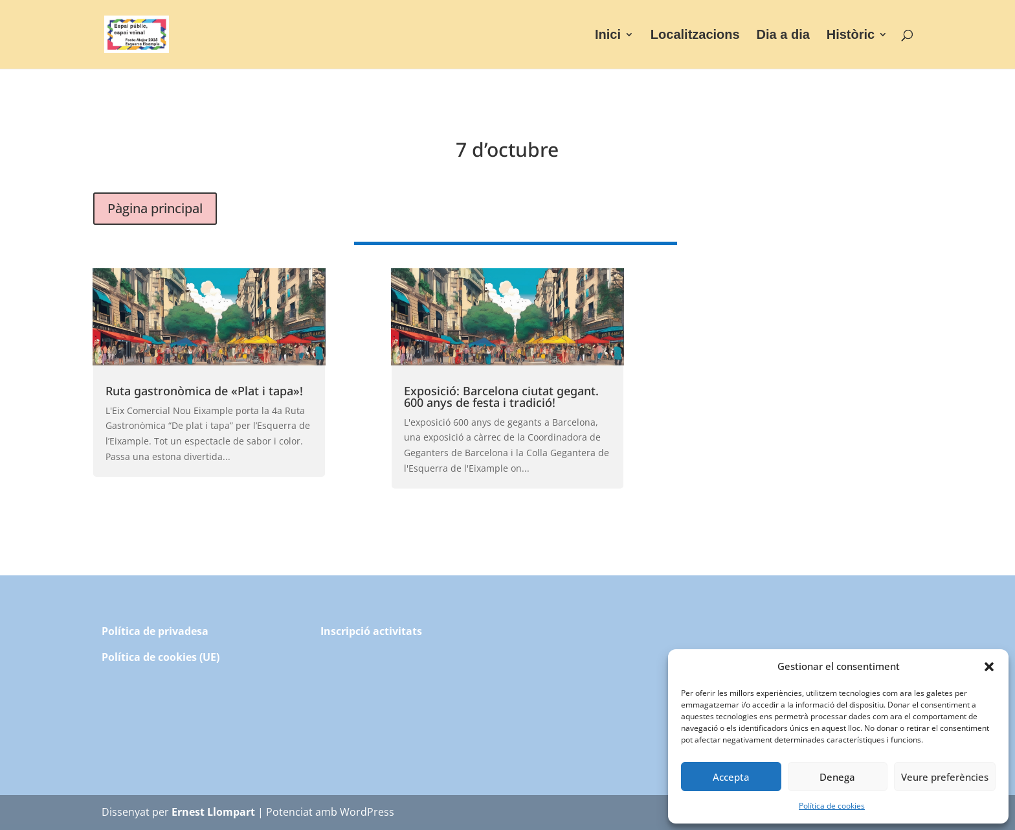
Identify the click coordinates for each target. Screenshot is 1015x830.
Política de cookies (832, 805)
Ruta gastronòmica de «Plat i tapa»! (204, 390)
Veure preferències (944, 776)
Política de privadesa (155, 631)
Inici (608, 35)
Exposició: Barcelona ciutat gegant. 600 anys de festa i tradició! (501, 396)
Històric (851, 35)
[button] (989, 666)
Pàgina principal (155, 208)
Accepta (731, 776)
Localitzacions (695, 35)
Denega (837, 776)
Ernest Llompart (213, 812)
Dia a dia (783, 35)
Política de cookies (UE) (160, 657)
